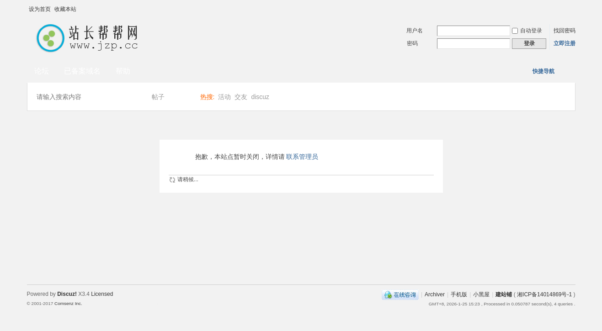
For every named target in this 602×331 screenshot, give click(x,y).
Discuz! (67, 294)
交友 (240, 96)
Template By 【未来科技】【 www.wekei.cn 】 (126, 303)
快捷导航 (543, 71)
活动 (224, 96)
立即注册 (564, 43)
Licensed (102, 294)
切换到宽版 (568, 9)
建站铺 (503, 294)
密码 (412, 43)
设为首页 (40, 9)
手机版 (459, 294)
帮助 (123, 71)
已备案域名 (82, 71)
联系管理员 (302, 156)
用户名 (414, 30)
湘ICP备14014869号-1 (544, 294)
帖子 (158, 96)
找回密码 (564, 30)
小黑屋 (481, 294)
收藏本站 (65, 9)
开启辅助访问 (559, 6)
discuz (260, 96)
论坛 (41, 71)
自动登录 (527, 30)
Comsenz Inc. (68, 303)
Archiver (435, 294)
